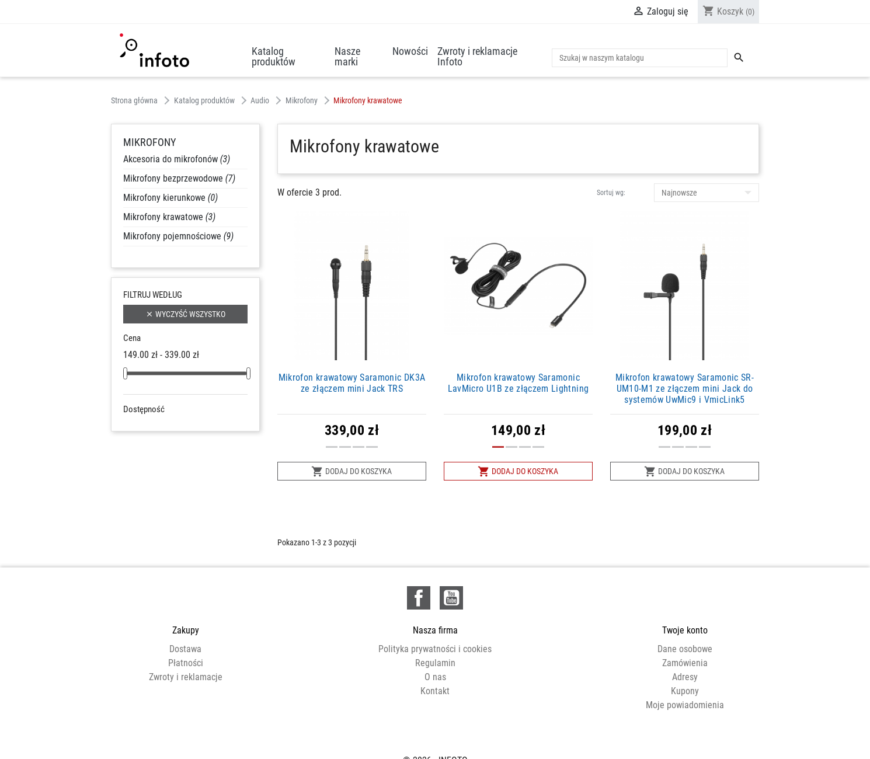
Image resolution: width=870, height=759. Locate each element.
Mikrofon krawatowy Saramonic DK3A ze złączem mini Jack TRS (352, 383)
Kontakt (435, 691)
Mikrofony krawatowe (169, 216)
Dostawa (185, 648)
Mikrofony (149, 142)
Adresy (685, 677)
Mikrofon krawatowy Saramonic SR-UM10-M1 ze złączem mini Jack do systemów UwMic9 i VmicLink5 (684, 388)
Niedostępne (163, 426)
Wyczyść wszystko (185, 314)
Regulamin (435, 663)
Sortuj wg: (611, 193)
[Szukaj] (640, 57)
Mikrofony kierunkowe (170, 197)
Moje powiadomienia (685, 705)
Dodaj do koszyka (351, 471)
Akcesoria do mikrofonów (176, 159)
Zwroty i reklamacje (185, 677)
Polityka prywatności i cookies (435, 648)
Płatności (185, 663)
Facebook (418, 598)
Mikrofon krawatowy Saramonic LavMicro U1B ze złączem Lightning (518, 383)
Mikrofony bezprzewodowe (179, 178)
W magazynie (164, 440)
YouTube (451, 598)
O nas (435, 677)
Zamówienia (685, 663)
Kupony (685, 691)
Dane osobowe (684, 648)
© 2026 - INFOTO (435, 737)
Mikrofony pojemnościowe (178, 236)
